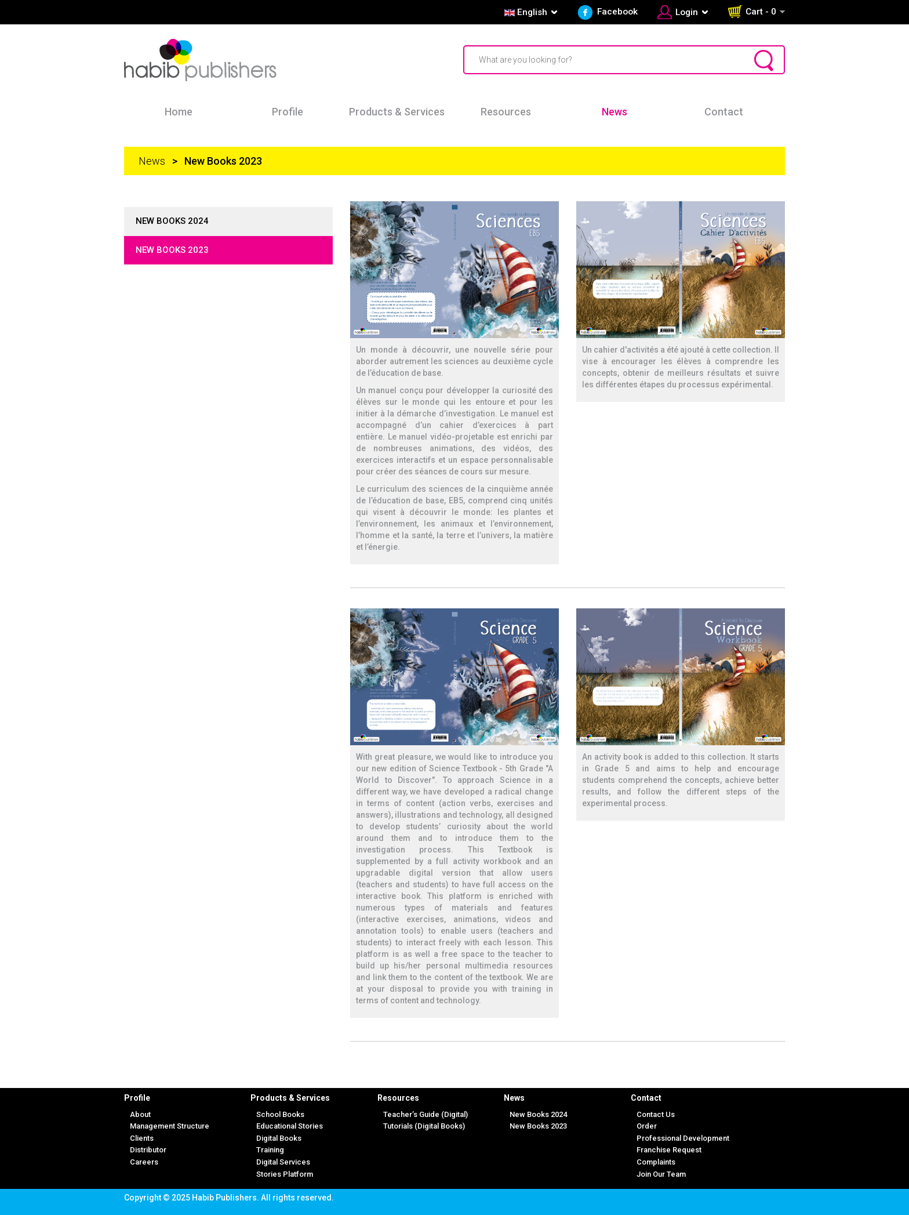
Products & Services (397, 112)
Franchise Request (669, 1149)
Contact (723, 112)
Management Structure (169, 1126)
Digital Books (278, 1138)
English (524, 12)
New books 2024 (172, 221)
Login (686, 12)
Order (647, 1126)
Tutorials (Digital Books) (424, 1126)
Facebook (617, 11)
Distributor (148, 1149)
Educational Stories (289, 1126)
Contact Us (656, 1114)
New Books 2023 (538, 1126)
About (140, 1114)
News (614, 112)
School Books (280, 1114)
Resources (506, 112)
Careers (144, 1162)
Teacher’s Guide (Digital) (425, 1114)
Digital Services (283, 1162)
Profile (287, 112)
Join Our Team (661, 1174)
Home (178, 112)
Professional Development (683, 1138)
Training (270, 1149)
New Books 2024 (538, 1114)
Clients (142, 1138)
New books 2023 (172, 250)
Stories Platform (284, 1174)
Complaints (656, 1162)
